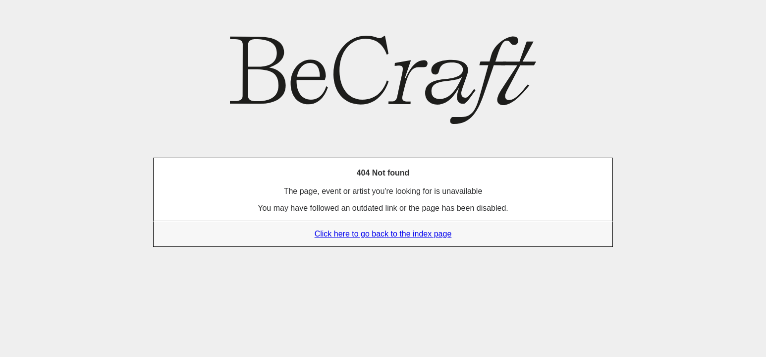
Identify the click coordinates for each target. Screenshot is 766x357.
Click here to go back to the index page (383, 234)
